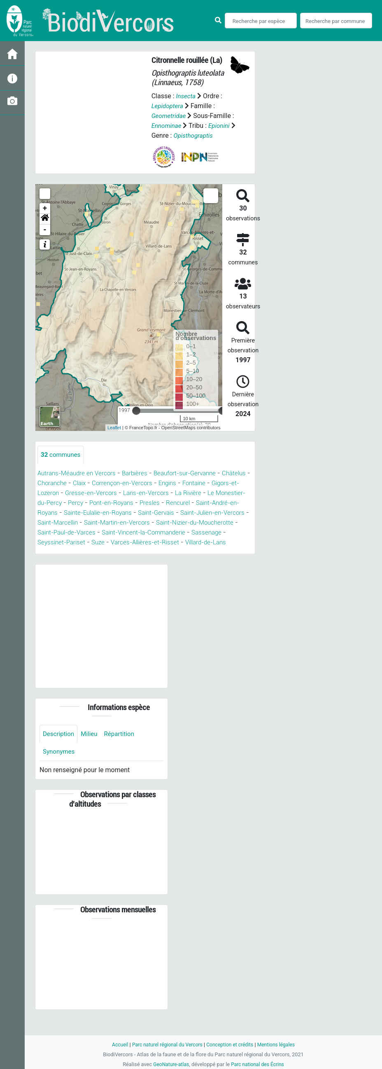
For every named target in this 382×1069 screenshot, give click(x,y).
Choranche (84, 493)
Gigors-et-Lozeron (69, 503)
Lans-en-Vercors (186, 503)
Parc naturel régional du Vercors (165, 1044)
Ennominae (170, 126)
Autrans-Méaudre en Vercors (79, 483)
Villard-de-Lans (92, 562)
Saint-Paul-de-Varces (160, 542)
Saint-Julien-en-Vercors (72, 533)
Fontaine (236, 493)
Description (59, 754)
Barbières (140, 483)
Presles (197, 513)
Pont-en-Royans (157, 513)
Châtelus (50, 493)
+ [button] (45, 218)
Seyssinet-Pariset (148, 552)
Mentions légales (280, 1044)
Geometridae (169, 116)
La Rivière (231, 503)
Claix (114, 493)
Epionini (162, 135)
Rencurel (226, 513)
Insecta (186, 96)
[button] (45, 229)
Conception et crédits (231, 1044)
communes (62, 465)
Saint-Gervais (215, 523)
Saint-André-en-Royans (72, 523)
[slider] (136, 420)
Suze (187, 552)
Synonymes (60, 773)
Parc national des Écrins (259, 1064)
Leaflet (114, 437)
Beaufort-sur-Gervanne (193, 483)
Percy (118, 513)
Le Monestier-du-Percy (70, 513)
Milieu (91, 754)
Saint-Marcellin (136, 533)
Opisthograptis (172, 145)
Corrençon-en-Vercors (159, 493)
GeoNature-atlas (169, 1064)
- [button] (45, 240)
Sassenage (100, 552)
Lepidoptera (168, 106)
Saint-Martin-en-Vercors (201, 533)
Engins (207, 493)
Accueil (115, 1044)
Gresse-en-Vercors (129, 503)
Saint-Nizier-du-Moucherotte (79, 542)
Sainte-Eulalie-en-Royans (151, 523)
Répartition (123, 754)
